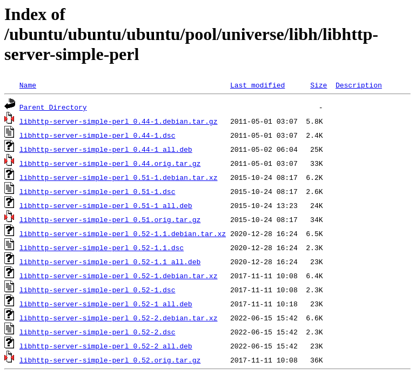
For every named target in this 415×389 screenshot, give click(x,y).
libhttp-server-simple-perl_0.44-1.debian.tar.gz (118, 121)
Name (27, 85)
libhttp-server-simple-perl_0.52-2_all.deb (105, 346)
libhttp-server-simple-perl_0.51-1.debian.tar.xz (118, 177)
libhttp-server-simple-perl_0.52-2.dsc (97, 332)
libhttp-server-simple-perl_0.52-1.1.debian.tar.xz (122, 233)
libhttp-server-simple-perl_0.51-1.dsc (97, 191)
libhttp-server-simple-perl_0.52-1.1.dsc (101, 247)
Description (359, 85)
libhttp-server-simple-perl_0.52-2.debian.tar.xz (118, 318)
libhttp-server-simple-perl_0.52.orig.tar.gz (109, 360)
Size (318, 85)
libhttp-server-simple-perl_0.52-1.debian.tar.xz (118, 275)
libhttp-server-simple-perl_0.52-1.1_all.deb (109, 261)
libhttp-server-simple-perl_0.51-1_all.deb (105, 205)
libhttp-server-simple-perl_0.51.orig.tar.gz (109, 219)
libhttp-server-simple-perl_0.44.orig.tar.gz (109, 163)
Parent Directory (53, 107)
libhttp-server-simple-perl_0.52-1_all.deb (105, 303)
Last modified (257, 85)
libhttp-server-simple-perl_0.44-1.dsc (97, 135)
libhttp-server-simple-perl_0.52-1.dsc (97, 289)
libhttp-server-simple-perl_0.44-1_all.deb (105, 149)
